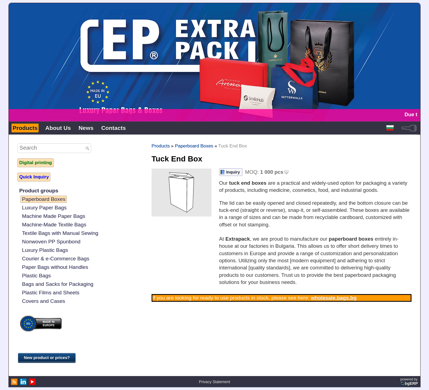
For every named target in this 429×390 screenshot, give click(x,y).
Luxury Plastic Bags (45, 250)
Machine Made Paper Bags (53, 216)
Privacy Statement (214, 382)
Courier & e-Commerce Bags (55, 258)
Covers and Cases (43, 301)
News (86, 128)
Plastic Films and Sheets (50, 292)
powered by (409, 381)
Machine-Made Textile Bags (54, 224)
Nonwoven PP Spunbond (51, 241)
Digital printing (35, 162)
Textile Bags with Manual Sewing (60, 233)
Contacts (113, 128)
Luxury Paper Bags (44, 207)
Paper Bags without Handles (55, 267)
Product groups (38, 190)
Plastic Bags (36, 275)
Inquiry (233, 172)
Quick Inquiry (34, 177)
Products (25, 128)
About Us (58, 128)
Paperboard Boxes (43, 199)
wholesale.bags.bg (333, 298)
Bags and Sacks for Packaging (57, 284)
